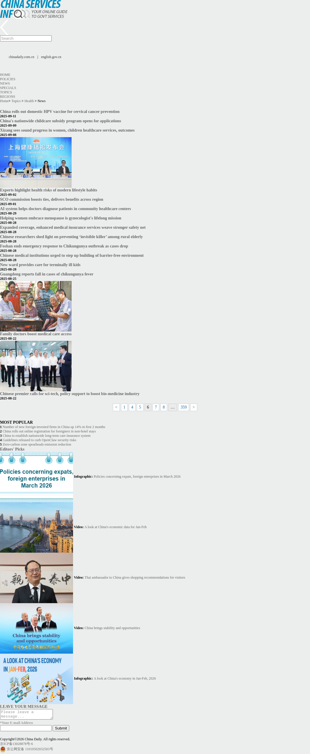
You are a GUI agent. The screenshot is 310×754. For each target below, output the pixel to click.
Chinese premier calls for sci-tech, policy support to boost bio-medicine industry (69, 393)
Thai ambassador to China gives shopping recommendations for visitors (134, 577)
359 (184, 407)
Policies (7, 79)
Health (29, 101)
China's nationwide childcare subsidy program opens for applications (60, 120)
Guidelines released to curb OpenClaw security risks (39, 440)
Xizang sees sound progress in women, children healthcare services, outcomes (67, 130)
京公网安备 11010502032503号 (30, 751)
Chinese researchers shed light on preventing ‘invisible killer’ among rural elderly (71, 236)
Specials (8, 88)
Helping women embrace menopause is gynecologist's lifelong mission (60, 218)
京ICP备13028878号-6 (16, 745)
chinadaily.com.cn (21, 57)
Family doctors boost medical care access (36, 333)
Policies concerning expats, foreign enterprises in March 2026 (137, 476)
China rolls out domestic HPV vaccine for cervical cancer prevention (60, 111)
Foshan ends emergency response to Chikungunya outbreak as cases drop (64, 246)
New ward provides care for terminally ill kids (40, 264)
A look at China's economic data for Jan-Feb (115, 527)
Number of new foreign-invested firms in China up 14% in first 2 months (54, 427)
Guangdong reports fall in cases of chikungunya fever (46, 274)
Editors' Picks (12, 449)
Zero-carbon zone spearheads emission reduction (37, 444)
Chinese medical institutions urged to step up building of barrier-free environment (72, 255)
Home (5, 75)
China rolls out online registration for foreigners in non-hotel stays (49, 431)
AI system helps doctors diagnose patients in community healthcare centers (65, 208)
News (5, 83)
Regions (7, 97)
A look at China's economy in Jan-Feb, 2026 (125, 678)
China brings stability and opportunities (112, 628)
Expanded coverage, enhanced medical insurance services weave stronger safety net (73, 227)
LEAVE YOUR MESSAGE (24, 706)
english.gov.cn (51, 57)
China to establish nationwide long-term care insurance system (47, 436)
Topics (6, 92)
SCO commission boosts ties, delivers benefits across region (51, 199)
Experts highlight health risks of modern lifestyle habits (48, 190)
